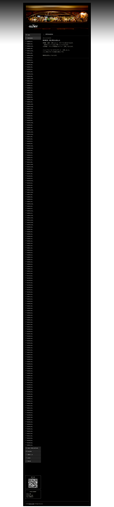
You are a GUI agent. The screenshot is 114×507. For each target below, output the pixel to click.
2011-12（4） (30, 433)
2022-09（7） (30, 141)
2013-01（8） (30, 403)
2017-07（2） (30, 282)
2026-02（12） (30, 45)
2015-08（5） (30, 331)
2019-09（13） (30, 224)
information (30, 38)
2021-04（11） (30, 180)
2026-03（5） (30, 43)
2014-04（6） (30, 368)
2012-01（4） (30, 431)
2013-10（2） (30, 382)
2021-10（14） (30, 166)
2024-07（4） (30, 90)
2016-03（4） (30, 315)
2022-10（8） (30, 138)
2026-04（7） (30, 41)
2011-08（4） (30, 442)
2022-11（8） (30, 136)
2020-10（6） (30, 194)
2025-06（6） (30, 64)
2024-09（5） (30, 85)
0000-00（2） (30, 444)
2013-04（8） (30, 396)
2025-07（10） (30, 62)
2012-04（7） (30, 424)
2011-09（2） (30, 440)
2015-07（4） (30, 333)
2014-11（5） (30, 352)
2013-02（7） (30, 400)
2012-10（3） (30, 410)
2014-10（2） (30, 354)
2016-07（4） (30, 305)
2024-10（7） (30, 83)
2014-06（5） (30, 363)
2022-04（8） (30, 152)
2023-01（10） (30, 131)
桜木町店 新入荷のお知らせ (51, 40)
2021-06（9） (30, 175)
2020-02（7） (30, 212)
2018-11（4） (30, 247)
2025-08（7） (30, 59)
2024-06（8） (30, 92)
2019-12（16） (30, 217)
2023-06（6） (30, 120)
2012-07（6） (30, 417)
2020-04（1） (30, 208)
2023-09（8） (30, 113)
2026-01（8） (30, 48)
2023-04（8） (30, 124)
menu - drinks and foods (33, 448)
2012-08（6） (30, 414)
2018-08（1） (30, 254)
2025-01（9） (30, 76)
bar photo (30, 451)
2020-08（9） (30, 199)
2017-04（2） (30, 287)
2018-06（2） (30, 259)
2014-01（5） (30, 375)
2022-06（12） (30, 148)
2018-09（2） (30, 252)
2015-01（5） (30, 347)
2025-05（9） (30, 66)
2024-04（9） (30, 97)
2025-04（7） (30, 69)
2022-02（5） (30, 157)
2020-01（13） (30, 215)
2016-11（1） (30, 296)
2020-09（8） (30, 196)
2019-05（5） (30, 233)
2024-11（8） (30, 80)
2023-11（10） (30, 108)
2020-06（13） (30, 203)
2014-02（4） (30, 373)
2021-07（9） (30, 173)
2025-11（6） (30, 52)
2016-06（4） (30, 308)
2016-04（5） (30, 312)
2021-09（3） (30, 168)
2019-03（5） (30, 238)
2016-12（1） (30, 294)
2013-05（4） (30, 393)
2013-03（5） (30, 398)
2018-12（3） (30, 245)
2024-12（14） (30, 78)
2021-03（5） (30, 182)
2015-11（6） (30, 324)
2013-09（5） (30, 384)
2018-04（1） (30, 264)
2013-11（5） (30, 379)
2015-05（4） (30, 338)
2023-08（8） (30, 115)
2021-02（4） (30, 185)
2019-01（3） (30, 243)
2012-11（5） (30, 407)
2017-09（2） (30, 277)
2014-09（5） (30, 356)
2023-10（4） (30, 110)
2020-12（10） (30, 189)
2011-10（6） (30, 437)
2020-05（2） (30, 206)
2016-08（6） (30, 303)
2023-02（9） (30, 129)
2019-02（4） (30, 240)
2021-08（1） (30, 171)
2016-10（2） (30, 298)
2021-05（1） (30, 178)
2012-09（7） (30, 412)
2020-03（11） (30, 210)
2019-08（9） (30, 226)
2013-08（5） (30, 386)
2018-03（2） (30, 266)
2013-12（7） (30, 377)
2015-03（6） (30, 342)
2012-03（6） (30, 426)
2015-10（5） (30, 326)
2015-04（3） (30, 340)
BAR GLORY (31, 503)
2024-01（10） (30, 103)
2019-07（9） (30, 229)
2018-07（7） (30, 257)
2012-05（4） (30, 421)
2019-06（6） (30, 231)
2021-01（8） (30, 187)
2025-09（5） (30, 57)
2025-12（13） (30, 50)
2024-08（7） (30, 87)
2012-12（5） (30, 405)
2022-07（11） (30, 145)
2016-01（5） (30, 319)
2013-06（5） (30, 391)
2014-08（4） (30, 359)
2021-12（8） (30, 161)
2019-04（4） (30, 236)
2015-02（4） (30, 345)
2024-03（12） (30, 99)
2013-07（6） (30, 389)
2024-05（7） (30, 94)
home (29, 35)
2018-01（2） (30, 270)
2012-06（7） (30, 419)
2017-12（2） (30, 273)
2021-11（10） (30, 164)
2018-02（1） (30, 268)
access (29, 458)
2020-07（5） (30, 201)
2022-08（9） (30, 143)
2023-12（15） (30, 106)
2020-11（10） (30, 192)
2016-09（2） (30, 301)
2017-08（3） (30, 280)
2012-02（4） (30, 428)
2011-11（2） (30, 435)
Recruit (29, 461)
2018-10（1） (30, 250)
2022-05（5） (30, 150)
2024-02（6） (30, 101)
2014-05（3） (30, 366)
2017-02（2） (30, 291)
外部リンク (30, 454)
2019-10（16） (30, 222)
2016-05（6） (30, 310)
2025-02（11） (30, 73)
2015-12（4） (30, 322)
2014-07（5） (30, 361)
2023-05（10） (30, 122)
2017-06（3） (30, 284)
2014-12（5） (30, 349)
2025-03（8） (30, 71)
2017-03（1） (30, 289)
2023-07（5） (30, 117)
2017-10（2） (30, 275)
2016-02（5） (30, 317)
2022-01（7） (30, 159)
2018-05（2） (30, 261)
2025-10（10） (30, 55)
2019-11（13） (30, 219)
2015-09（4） (30, 328)
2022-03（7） (30, 154)
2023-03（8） (30, 127)
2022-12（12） (30, 134)
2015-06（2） (30, 335)
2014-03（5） (30, 370)
